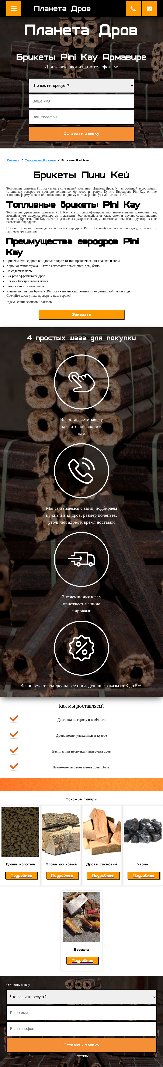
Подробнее (21, 875)
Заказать (81, 314)
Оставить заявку (149, 8)
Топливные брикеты (40, 160)
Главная (13, 160)
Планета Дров (62, 8)
